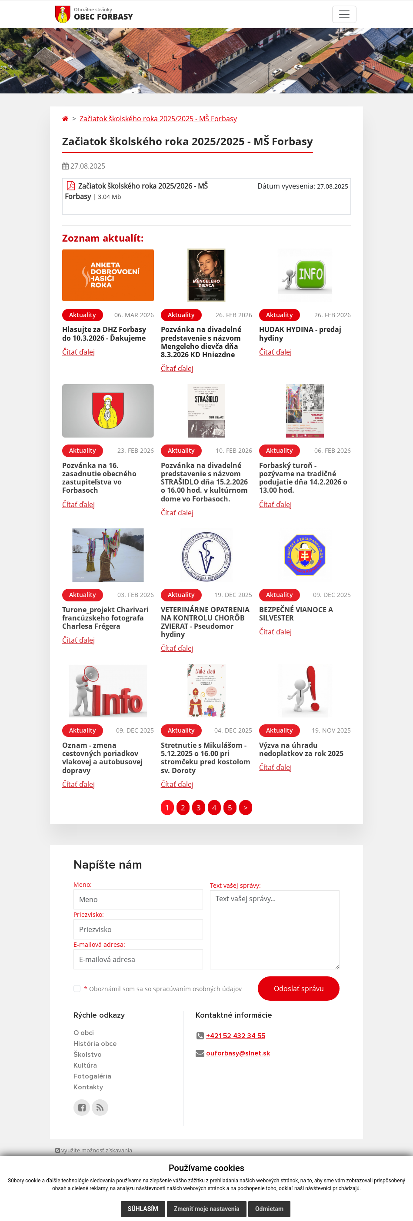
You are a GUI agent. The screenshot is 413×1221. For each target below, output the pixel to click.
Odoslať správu (299, 988)
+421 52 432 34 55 (235, 1035)
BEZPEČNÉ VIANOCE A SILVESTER (296, 614)
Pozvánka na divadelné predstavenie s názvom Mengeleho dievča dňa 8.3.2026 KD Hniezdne (201, 342)
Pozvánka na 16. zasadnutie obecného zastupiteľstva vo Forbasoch (99, 478)
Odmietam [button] (269, 1208)
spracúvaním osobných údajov (197, 989)
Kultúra (85, 1065)
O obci (83, 1032)
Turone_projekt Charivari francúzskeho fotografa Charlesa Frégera (105, 618)
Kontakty (88, 1087)
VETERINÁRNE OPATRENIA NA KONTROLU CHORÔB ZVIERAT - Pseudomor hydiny (205, 622)
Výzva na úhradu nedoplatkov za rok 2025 (301, 749)
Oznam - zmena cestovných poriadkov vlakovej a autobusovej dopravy (102, 757)
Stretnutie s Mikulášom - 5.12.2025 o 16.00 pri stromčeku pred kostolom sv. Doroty (205, 757)
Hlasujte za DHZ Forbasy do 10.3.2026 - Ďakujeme (104, 333)
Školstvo (87, 1054)
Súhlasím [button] (143, 1208)
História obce (95, 1043)
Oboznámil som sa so (163, 989)
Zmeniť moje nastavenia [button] (207, 1208)
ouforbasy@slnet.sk (238, 1053)
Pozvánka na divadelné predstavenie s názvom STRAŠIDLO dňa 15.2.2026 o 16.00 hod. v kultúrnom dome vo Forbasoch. (204, 482)
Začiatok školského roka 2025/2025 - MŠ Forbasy (158, 118)
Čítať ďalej (78, 352)
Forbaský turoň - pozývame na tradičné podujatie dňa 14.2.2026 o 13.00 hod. (303, 478)
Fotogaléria (92, 1076)
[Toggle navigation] (344, 14)
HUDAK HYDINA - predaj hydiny (300, 333)
